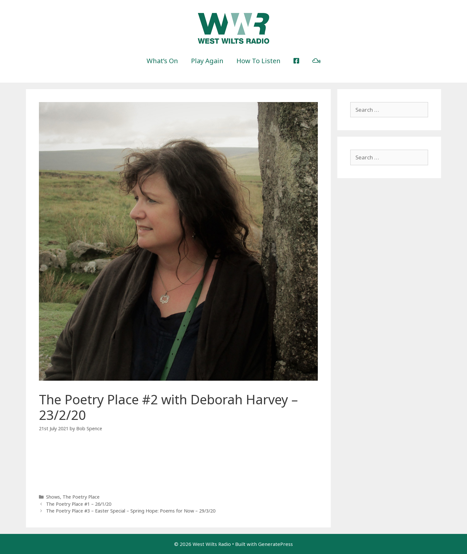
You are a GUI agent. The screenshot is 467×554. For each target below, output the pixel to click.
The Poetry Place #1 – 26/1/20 (78, 504)
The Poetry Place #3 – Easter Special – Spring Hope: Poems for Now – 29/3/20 (130, 511)
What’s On (162, 60)
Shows (53, 497)
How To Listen (258, 60)
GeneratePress (275, 544)
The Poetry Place (81, 497)
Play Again (207, 60)
